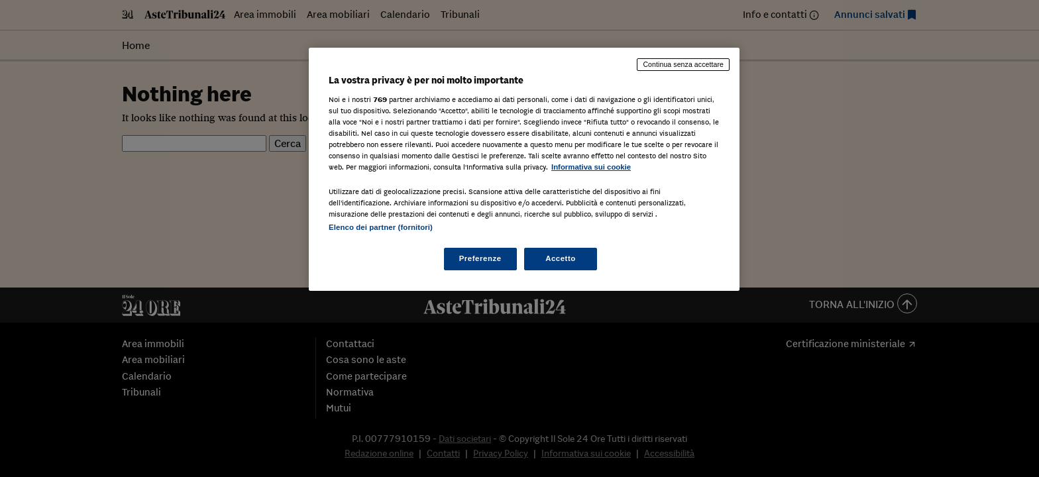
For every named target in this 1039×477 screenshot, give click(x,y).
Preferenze (480, 258)
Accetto (560, 258)
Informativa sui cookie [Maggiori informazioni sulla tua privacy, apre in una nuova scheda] (591, 167)
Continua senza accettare (683, 64)
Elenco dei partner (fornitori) (381, 227)
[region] (524, 169)
